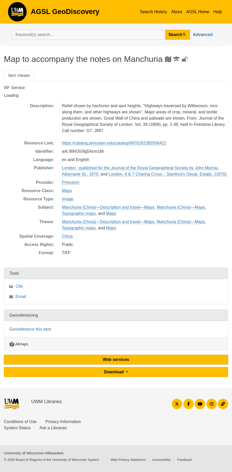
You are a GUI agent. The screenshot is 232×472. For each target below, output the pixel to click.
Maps (67, 190)
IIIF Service (14, 87)
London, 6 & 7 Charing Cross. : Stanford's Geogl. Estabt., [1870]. (168, 174)
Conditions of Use (20, 421)
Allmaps (18, 344)
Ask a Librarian (53, 428)
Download (114, 372)
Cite (19, 286)
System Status (17, 428)
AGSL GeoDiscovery (17, 13)
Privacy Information (63, 421)
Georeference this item (30, 329)
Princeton (70, 182)
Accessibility (161, 460)
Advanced (203, 34)
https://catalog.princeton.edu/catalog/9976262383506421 (114, 143)
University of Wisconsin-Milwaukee (34, 453)
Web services (116, 359)
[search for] (88, 35)
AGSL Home (197, 12)
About (176, 12)
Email (21, 296)
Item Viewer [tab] (19, 75)
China (67, 236)
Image (67, 199)
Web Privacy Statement (128, 460)
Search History (153, 12)
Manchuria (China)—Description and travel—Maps (108, 207)
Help (217, 12)
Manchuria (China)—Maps (181, 207)
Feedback (184, 460)
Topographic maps (79, 213)
